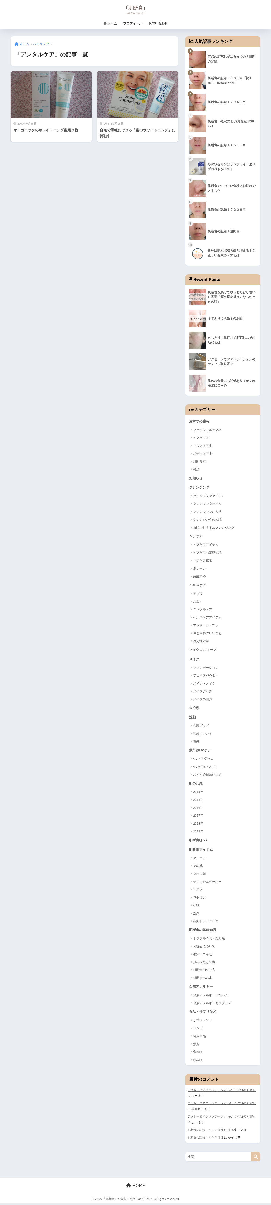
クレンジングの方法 (207, 512)
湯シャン (199, 569)
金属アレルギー (201, 988)
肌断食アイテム (201, 851)
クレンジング (200, 487)
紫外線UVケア (200, 751)
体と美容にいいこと (207, 634)
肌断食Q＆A (199, 841)
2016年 (198, 809)
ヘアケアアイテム (205, 545)
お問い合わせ (158, 23)
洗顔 (192, 718)
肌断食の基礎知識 (203, 931)
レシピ (198, 1030)
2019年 (198, 833)
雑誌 (196, 469)
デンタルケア (202, 610)
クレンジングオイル (207, 504)
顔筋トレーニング (205, 923)
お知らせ (196, 478)
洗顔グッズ (201, 727)
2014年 (198, 793)
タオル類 (199, 875)
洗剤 (196, 915)
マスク (198, 891)
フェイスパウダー (205, 676)
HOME (135, 1187)
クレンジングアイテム (209, 496)
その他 (198, 867)
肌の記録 (196, 784)
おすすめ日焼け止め (207, 776)
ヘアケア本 (201, 438)
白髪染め (199, 577)
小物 (196, 907)
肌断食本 (199, 461)
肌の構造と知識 (204, 964)
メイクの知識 (202, 700)
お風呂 (198, 602)
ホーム (110, 23)
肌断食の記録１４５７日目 (205, 1131)
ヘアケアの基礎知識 (207, 553)
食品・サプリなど (203, 1014)
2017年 (198, 817)
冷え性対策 (201, 641)
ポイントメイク (204, 684)
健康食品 (199, 1038)
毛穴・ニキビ (202, 956)
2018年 (198, 825)
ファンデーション (205, 668)
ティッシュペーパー (207, 883)
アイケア (199, 859)
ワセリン (199, 899)
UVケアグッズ (203, 760)
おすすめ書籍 (200, 421)
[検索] (255, 1158)
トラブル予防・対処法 (209, 940)
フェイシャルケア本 (207, 430)
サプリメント (202, 1022)
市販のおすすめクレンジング (213, 528)
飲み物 (198, 1062)
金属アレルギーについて (210, 997)
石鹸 (196, 743)
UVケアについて (205, 768)
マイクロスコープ (203, 650)
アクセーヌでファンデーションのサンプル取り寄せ (222, 1092)
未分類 (194, 709)
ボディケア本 (202, 453)
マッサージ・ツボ (205, 626)
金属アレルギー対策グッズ (212, 1005)
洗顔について (202, 735)
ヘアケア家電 (202, 561)
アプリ (198, 594)
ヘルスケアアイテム (207, 618)
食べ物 (198, 1054)
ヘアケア (196, 536)
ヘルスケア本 (202, 446)
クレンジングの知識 (207, 520)
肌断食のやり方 (204, 972)
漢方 (196, 1046)
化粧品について (204, 948)
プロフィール (132, 23)
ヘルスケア (198, 585)
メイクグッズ (202, 692)
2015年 (198, 801)
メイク (194, 660)
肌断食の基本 (202, 980)
